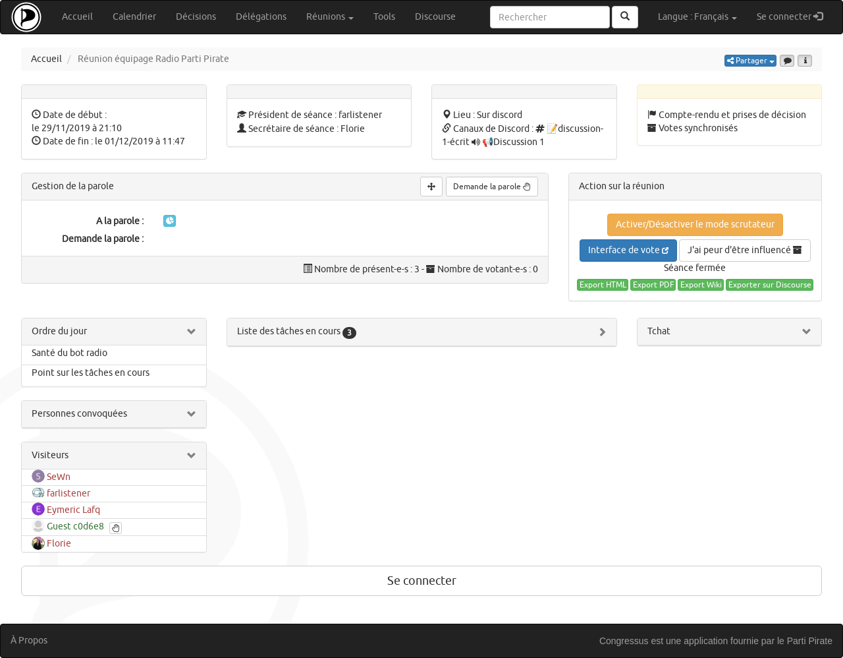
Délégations (261, 16)
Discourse (435, 16)
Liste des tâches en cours (296, 331)
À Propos (29, 640)
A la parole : (120, 221)
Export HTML (603, 285)
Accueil (77, 16)
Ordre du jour (59, 331)
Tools (384, 16)
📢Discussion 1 (513, 142)
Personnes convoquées (79, 413)
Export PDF (653, 285)
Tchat (658, 331)
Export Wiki (701, 285)
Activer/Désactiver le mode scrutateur (695, 224)
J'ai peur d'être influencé (745, 250)
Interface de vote (628, 250)
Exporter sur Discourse (769, 285)
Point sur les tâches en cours (91, 372)
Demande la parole (492, 186)
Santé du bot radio (69, 353)
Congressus (624, 641)
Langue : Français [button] (697, 16)
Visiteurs (50, 455)
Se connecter (794, 16)
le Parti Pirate (804, 641)
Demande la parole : (103, 239)
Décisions (196, 16)
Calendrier (134, 16)
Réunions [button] (330, 16)
